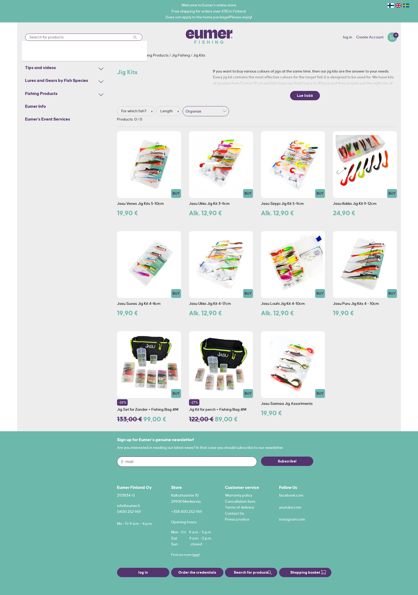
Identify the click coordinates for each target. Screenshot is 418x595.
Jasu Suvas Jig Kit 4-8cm (138, 303)
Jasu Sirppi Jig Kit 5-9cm (282, 203)
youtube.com (290, 507)
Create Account (370, 37)
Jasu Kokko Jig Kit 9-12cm (354, 203)
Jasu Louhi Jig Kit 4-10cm (283, 303)
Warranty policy (238, 495)
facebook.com (291, 495)
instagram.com (292, 519)
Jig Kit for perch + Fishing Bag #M (217, 409)
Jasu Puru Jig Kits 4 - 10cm (356, 303)
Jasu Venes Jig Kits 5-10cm (140, 203)
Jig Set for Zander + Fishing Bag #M (147, 409)
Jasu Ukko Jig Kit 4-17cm (210, 303)
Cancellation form (240, 501)
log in (347, 37)
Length (167, 111)
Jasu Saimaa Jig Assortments (287, 403)
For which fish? (134, 111)
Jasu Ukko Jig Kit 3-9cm (209, 203)
